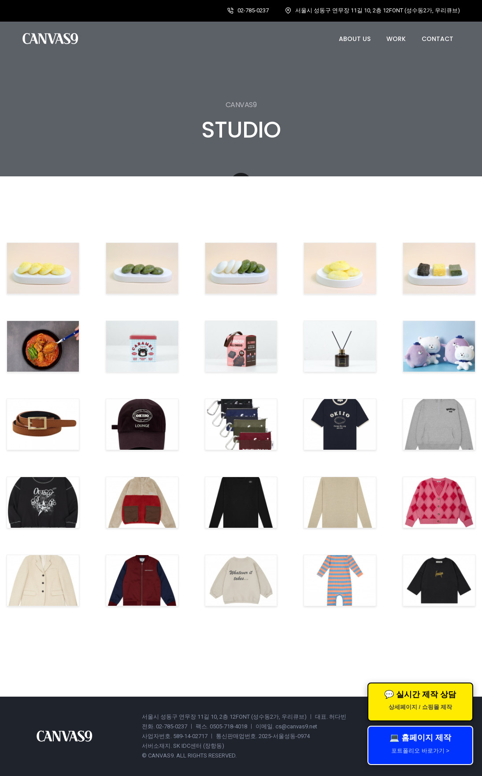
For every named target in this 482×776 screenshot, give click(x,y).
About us (355, 38)
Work (396, 38)
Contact (437, 38)
